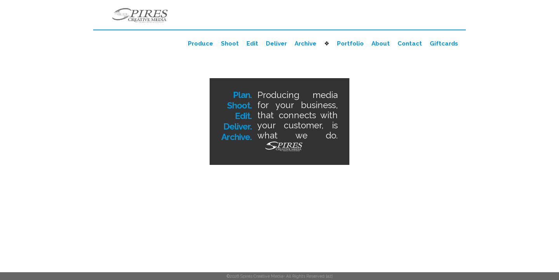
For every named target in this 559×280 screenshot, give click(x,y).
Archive (305, 43)
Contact (410, 43)
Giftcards (444, 43)
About (381, 43)
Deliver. (237, 126)
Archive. (236, 137)
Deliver (276, 43)
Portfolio (350, 43)
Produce (200, 43)
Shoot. (239, 105)
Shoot (230, 43)
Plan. (242, 95)
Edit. (243, 116)
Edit (252, 43)
